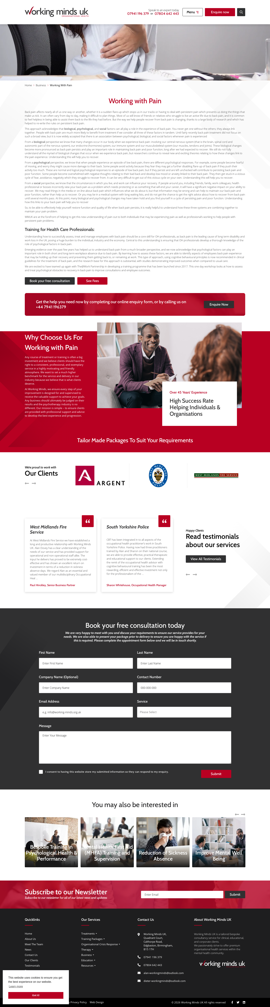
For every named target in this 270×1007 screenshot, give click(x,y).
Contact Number (159, 687)
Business (41, 85)
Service (152, 711)
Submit (235, 905)
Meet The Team (34, 944)
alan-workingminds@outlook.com (164, 973)
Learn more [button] (16, 986)
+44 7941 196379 (51, 317)
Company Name (48, 687)
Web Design (97, 1002)
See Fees (102, 281)
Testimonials (32, 965)
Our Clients (31, 960)
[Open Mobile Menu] (193, 12)
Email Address (39, 711)
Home (28, 85)
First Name (36, 663)
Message (45, 746)
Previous (188, 564)
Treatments (88, 933)
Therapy (86, 949)
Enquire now (220, 12)
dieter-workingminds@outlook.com (165, 981)
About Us (30, 939)
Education (87, 960)
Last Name (155, 663)
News (28, 949)
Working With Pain (61, 85)
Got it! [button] (35, 995)
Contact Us (31, 955)
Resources (87, 965)
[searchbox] (194, 722)
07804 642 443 (167, 14)
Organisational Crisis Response (99, 944)
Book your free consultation (39, 281)
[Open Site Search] (241, 12)
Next (195, 564)
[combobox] (194, 722)
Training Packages (91, 938)
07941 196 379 (138, 14)
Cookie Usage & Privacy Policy (69, 1002)
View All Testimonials (206, 549)
